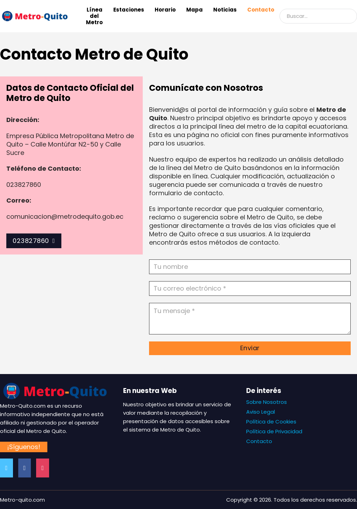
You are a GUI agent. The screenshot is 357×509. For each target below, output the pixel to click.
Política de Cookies (271, 421)
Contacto (260, 10)
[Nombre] (250, 266)
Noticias (225, 10)
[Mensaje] (250, 318)
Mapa (194, 10)
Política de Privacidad (274, 431)
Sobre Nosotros (266, 402)
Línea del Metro (94, 16)
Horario (165, 10)
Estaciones (128, 10)
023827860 (34, 240)
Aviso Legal (260, 411)
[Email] (250, 288)
